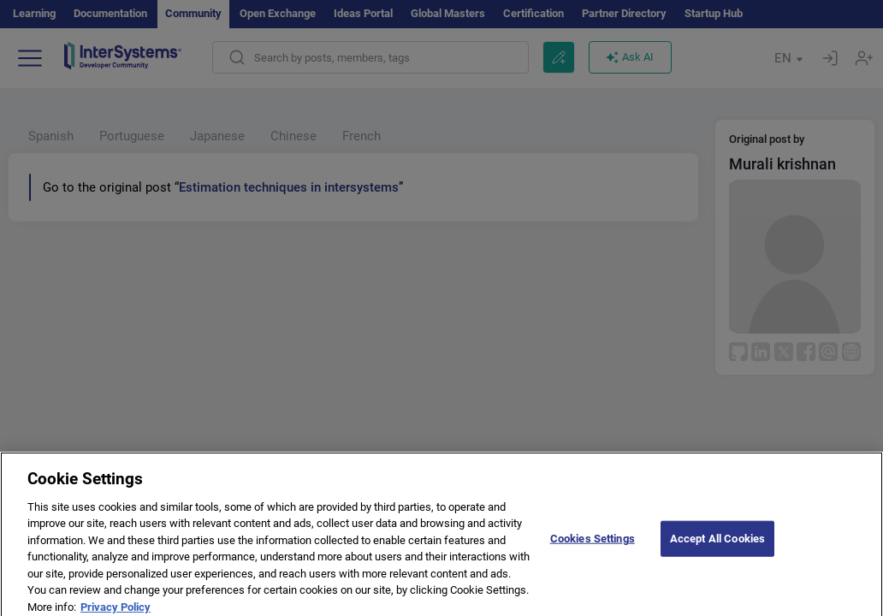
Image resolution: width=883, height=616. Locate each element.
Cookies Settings (592, 543)
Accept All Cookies (717, 543)
